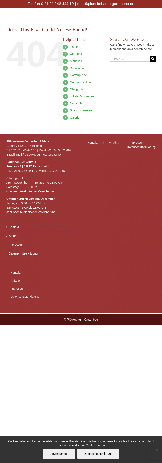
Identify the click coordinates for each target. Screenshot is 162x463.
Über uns (76, 54)
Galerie (74, 117)
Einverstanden (59, 453)
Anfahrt (13, 235)
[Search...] (130, 59)
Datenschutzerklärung (23, 253)
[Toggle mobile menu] (153, 14)
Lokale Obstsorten (82, 96)
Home (74, 47)
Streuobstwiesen (81, 110)
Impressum (16, 244)
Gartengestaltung (81, 82)
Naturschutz (78, 103)
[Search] (153, 59)
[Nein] (157, 449)
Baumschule (78, 68)
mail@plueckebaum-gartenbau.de (105, 4)
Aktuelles (76, 61)
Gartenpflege (78, 75)
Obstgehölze (78, 89)
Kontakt (14, 227)
